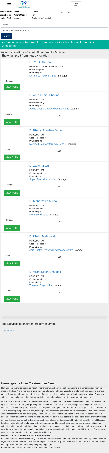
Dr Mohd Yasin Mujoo (43, 201)
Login (76, 4)
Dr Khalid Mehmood (42, 236)
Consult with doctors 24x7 (6, 14)
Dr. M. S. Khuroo (40, 62)
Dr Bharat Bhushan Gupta (46, 130)
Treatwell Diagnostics (40, 285)
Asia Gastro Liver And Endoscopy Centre (51, 250)
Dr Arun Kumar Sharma (44, 95)
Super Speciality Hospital (42, 179)
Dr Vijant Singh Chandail (45, 271)
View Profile (12, 86)
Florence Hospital (39, 214)
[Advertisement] (54, 359)
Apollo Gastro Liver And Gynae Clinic (49, 108)
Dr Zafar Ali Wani (40, 165)
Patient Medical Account (20, 14)
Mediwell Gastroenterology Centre (47, 144)
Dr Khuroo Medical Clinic (42, 75)
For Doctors (66, 12)
